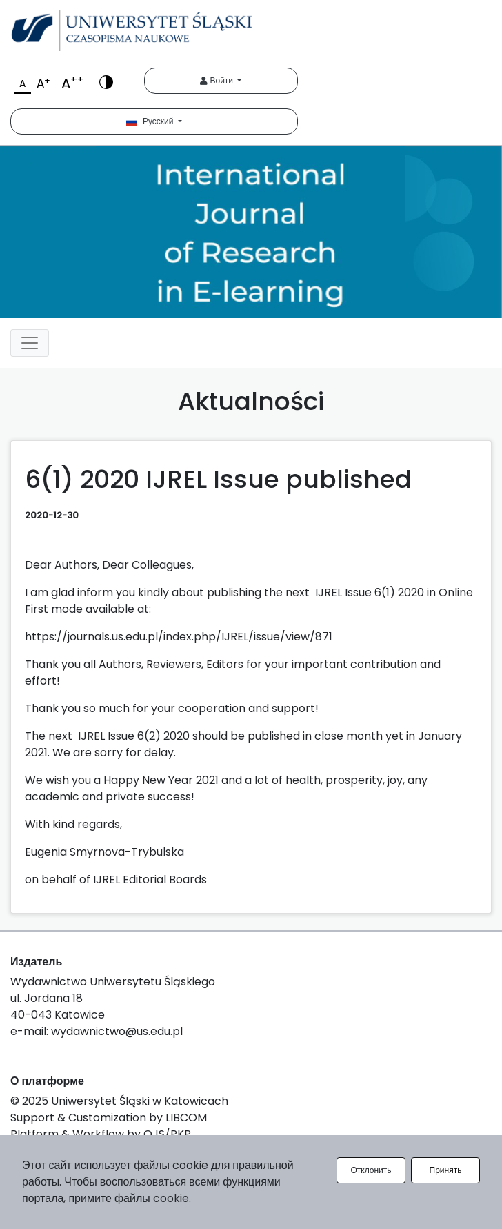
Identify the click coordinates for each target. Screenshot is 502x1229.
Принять (446, 1170)
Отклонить (370, 1170)
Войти (217, 80)
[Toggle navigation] (29, 343)
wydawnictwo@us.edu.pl (117, 1031)
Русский (151, 121)
